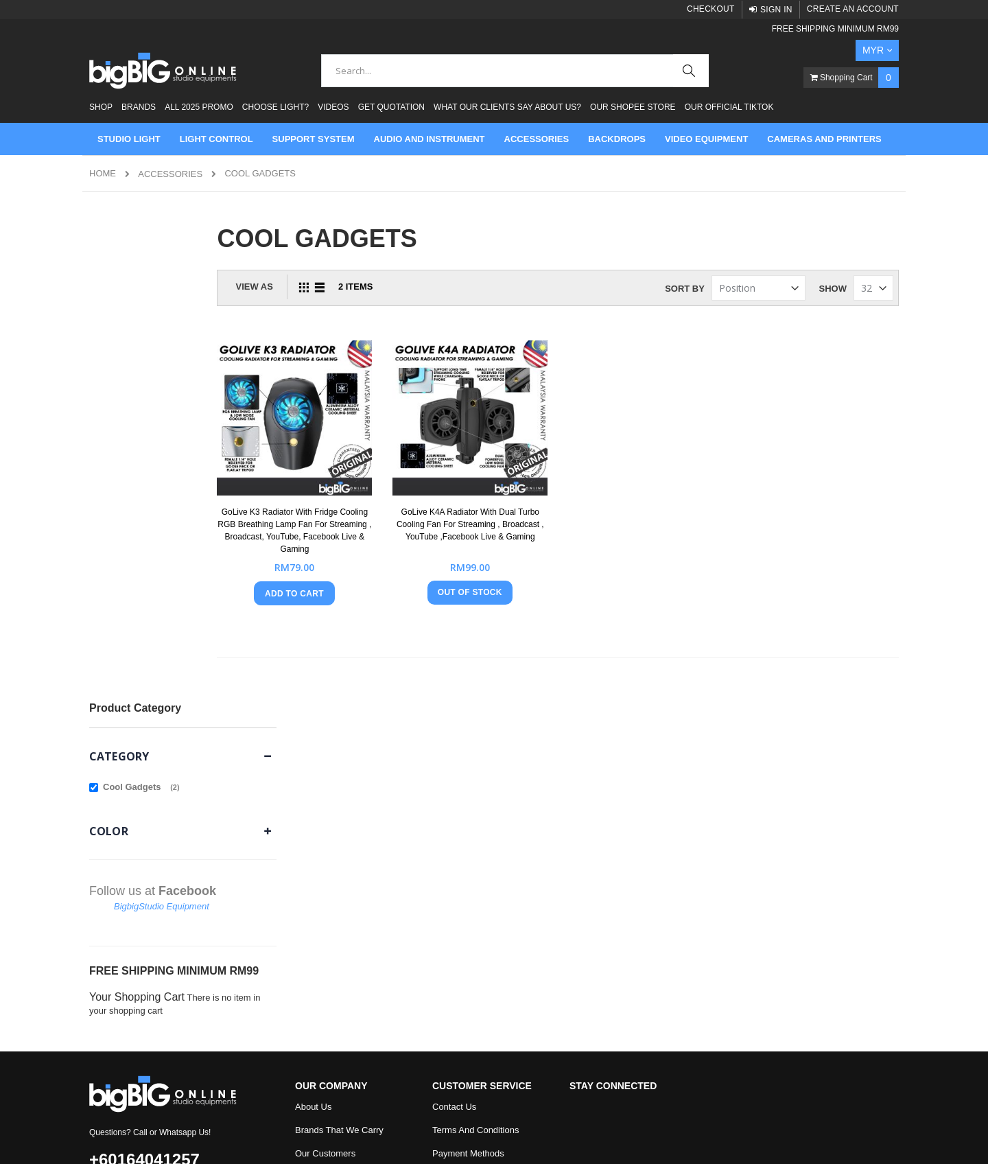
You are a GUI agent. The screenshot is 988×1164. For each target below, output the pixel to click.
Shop (101, 107)
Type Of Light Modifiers (341, 913)
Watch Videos (322, 936)
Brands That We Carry (339, 796)
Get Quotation (391, 107)
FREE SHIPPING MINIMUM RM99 (835, 29)
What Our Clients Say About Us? (507, 107)
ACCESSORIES (170, 174)
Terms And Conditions (475, 796)
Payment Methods (468, 820)
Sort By (685, 288)
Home (102, 173)
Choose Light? (275, 107)
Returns (448, 843)
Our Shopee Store (632, 107)
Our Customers (325, 820)
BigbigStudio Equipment (161, 428)
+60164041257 (144, 826)
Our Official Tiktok (729, 107)
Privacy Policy (460, 866)
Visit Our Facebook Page (481, 936)
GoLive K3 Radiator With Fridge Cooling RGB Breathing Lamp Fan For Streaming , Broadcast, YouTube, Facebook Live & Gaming (359, 512)
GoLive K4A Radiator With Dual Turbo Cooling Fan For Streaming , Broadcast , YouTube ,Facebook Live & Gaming (516, 512)
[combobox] (514, 70)
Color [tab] (108, 352)
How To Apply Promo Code (485, 913)
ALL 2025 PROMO (199, 107)
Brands (138, 107)
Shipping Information (473, 890)
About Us (313, 773)
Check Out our (487, 960)
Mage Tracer (173, 1137)
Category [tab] (119, 278)
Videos (333, 107)
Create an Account (853, 9)
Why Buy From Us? (334, 866)
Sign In (776, 9)
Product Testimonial (334, 843)
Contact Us (454, 773)
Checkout (711, 9)
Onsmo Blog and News (340, 890)
